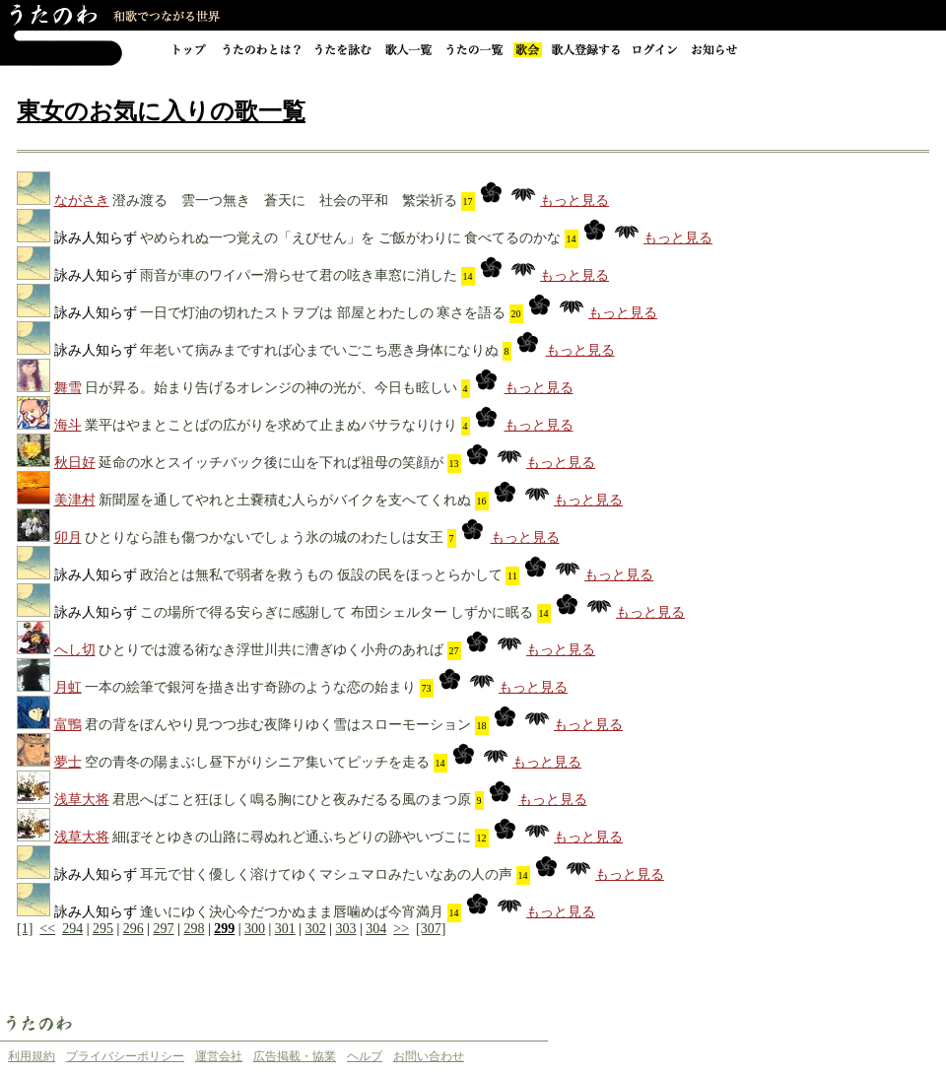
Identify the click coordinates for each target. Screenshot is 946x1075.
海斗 (68, 425)
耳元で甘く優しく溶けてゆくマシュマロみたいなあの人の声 (326, 874)
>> (401, 928)
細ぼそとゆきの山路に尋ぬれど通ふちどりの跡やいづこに (291, 837)
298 (193, 928)
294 (72, 928)
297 (164, 928)
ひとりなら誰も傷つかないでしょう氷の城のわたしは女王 (264, 537)
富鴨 (68, 724)
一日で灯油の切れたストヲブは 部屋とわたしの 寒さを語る (323, 312)
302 (315, 928)
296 (133, 928)
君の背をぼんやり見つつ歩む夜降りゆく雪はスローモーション (278, 724)
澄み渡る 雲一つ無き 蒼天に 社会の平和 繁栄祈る (284, 200)
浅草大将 (81, 799)
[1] (25, 928)
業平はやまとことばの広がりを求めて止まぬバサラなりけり (271, 425)
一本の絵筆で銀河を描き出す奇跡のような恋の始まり (250, 687)
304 (376, 928)
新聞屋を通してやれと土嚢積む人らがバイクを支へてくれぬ (285, 500)
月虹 (68, 687)
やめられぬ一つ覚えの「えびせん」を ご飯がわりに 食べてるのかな (350, 238)
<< (47, 928)
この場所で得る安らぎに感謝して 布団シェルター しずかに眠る (336, 612)
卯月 (68, 537)
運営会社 (218, 1056)
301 (285, 928)
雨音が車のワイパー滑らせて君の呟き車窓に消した (298, 275)
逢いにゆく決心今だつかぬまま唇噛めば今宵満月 (291, 912)
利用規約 (31, 1056)
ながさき (81, 200)
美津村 (75, 500)
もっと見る (574, 200)
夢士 (68, 762)
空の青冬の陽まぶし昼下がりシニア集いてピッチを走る (257, 762)
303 (345, 928)
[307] (430, 928)
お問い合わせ (428, 1056)
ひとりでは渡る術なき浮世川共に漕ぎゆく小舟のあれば (271, 649)
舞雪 (68, 387)
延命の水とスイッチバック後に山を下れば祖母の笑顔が (271, 462)
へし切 (75, 649)
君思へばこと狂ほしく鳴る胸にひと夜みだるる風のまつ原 (291, 799)
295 (103, 928)
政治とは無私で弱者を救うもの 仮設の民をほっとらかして (321, 575)
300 (254, 928)
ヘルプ (364, 1056)
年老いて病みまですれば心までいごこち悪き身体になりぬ (319, 350)
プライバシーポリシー (125, 1056)
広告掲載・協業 (294, 1056)
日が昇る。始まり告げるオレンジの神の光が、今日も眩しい (271, 387)
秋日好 (75, 462)
